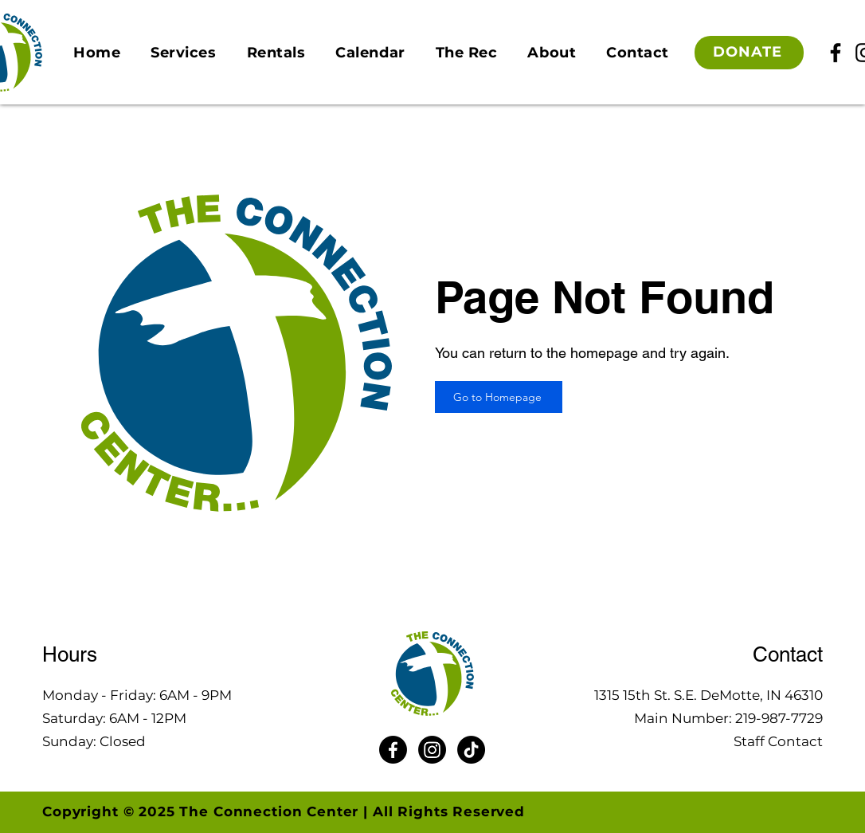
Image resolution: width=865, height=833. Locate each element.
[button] (183, 52)
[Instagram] (432, 750)
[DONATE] (749, 52)
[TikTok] (471, 750)
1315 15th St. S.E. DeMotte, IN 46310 (708, 695)
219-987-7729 (779, 718)
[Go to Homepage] (498, 397)
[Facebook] (835, 52)
